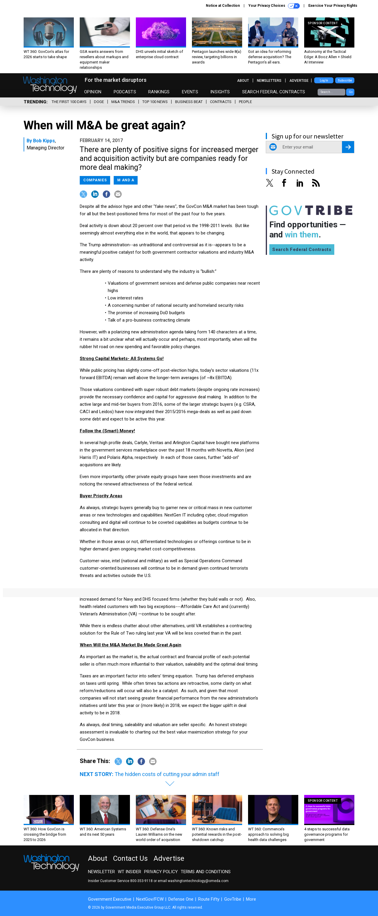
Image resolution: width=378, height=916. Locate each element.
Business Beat (189, 102)
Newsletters (269, 81)
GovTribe (232, 899)
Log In (324, 80)
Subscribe (345, 80)
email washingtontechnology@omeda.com (193, 881)
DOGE (99, 102)
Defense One (180, 899)
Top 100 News (155, 102)
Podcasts (125, 91)
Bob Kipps (44, 141)
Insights (220, 91)
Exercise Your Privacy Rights (332, 6)
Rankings (159, 91)
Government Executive (109, 899)
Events (190, 91)
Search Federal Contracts (273, 91)
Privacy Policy (161, 871)
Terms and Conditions (206, 871)
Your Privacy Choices (274, 6)
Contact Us (130, 858)
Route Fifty (208, 899)
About (243, 81)
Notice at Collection (223, 6)
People (245, 102)
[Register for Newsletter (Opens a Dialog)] (348, 147)
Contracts (221, 102)
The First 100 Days (69, 102)
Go (351, 92)
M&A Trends (123, 102)
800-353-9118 (141, 881)
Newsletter (101, 871)
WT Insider (129, 871)
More (251, 899)
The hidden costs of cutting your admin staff (167, 774)
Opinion (92, 91)
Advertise (299, 81)
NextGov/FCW (150, 899)
